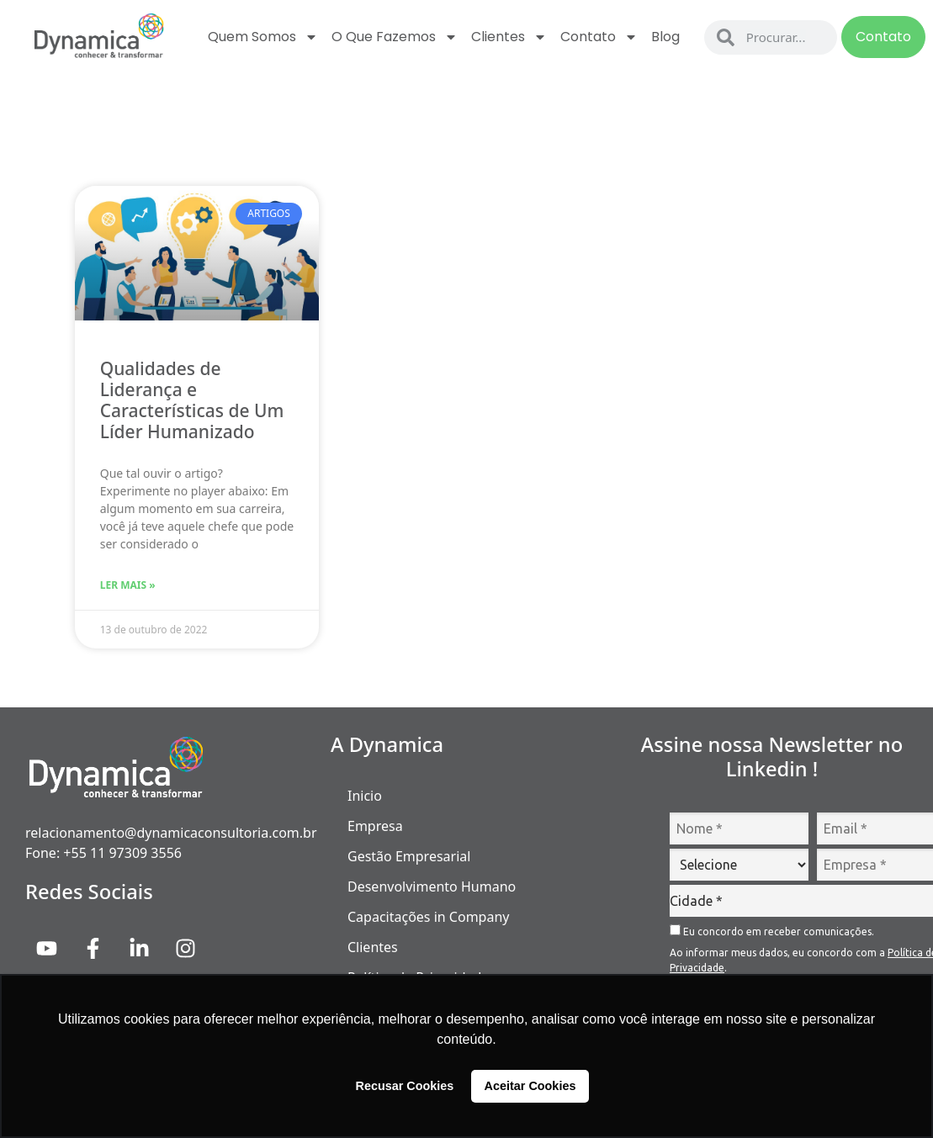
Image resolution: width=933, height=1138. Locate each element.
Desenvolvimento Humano (431, 886)
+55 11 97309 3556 (122, 853)
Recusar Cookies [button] (405, 1086)
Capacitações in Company (428, 917)
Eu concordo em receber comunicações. (772, 930)
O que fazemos (394, 37)
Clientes (509, 37)
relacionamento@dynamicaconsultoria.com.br (171, 832)
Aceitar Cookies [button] (530, 1086)
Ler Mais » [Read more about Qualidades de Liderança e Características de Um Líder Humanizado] (128, 585)
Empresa (375, 826)
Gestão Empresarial (408, 856)
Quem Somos (263, 37)
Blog (665, 36)
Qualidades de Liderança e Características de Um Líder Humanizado (192, 400)
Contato (599, 37)
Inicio (364, 795)
